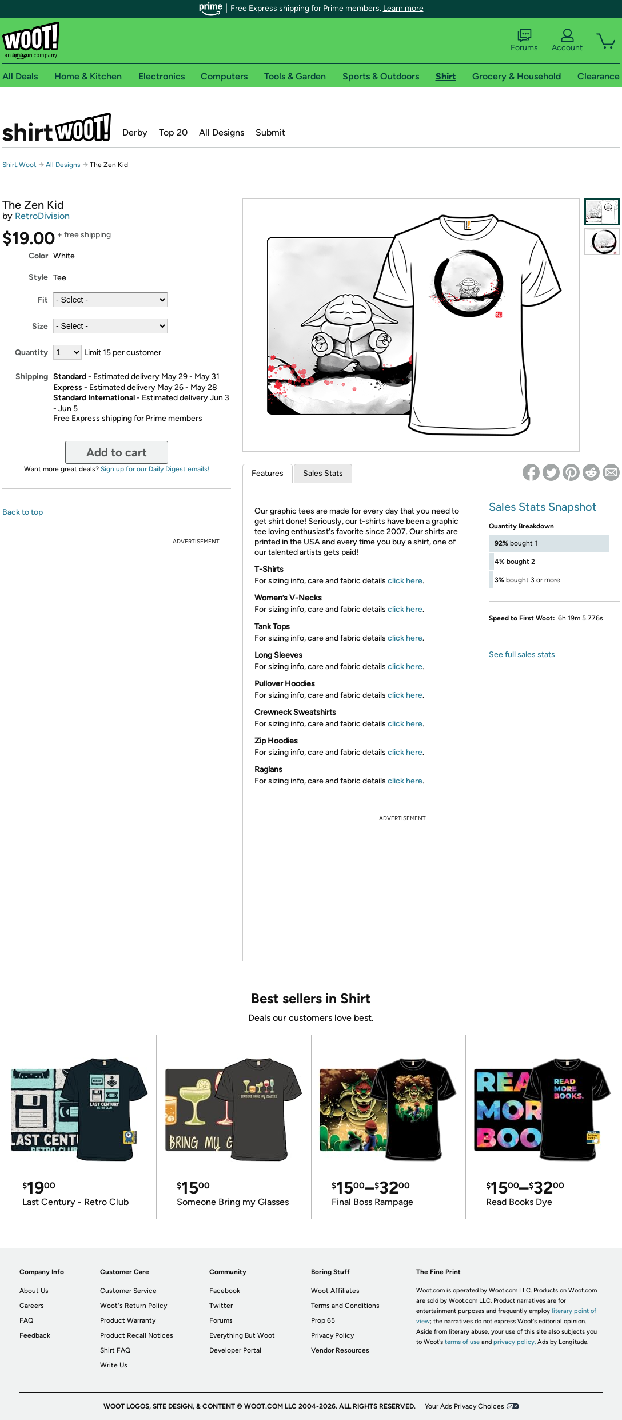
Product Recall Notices (136, 1335)
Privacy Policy (332, 1335)
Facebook (224, 1291)
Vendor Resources (340, 1350)
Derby (134, 132)
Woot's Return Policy (133, 1306)
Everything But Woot (242, 1335)
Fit (43, 300)
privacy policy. (514, 1342)
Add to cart (116, 452)
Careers (31, 1306)
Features (268, 473)
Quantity (31, 352)
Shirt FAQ (115, 1350)
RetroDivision (42, 215)
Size (40, 326)
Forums (524, 41)
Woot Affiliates (335, 1291)
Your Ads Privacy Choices (464, 1406)
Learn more (403, 8)
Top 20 (173, 132)
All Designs (221, 132)
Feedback (34, 1335)
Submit (270, 132)
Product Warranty (128, 1320)
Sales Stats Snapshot (543, 507)
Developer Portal (235, 1350)
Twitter (221, 1306)
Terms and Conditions (345, 1306)
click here (405, 581)
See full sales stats (522, 654)
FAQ (26, 1320)
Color (38, 256)
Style (38, 277)
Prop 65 (323, 1320)
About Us (34, 1291)
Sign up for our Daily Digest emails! (155, 469)
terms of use (462, 1342)
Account (567, 41)
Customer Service (128, 1291)
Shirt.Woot (56, 127)
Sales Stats (323, 473)
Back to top (22, 512)
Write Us (113, 1365)
